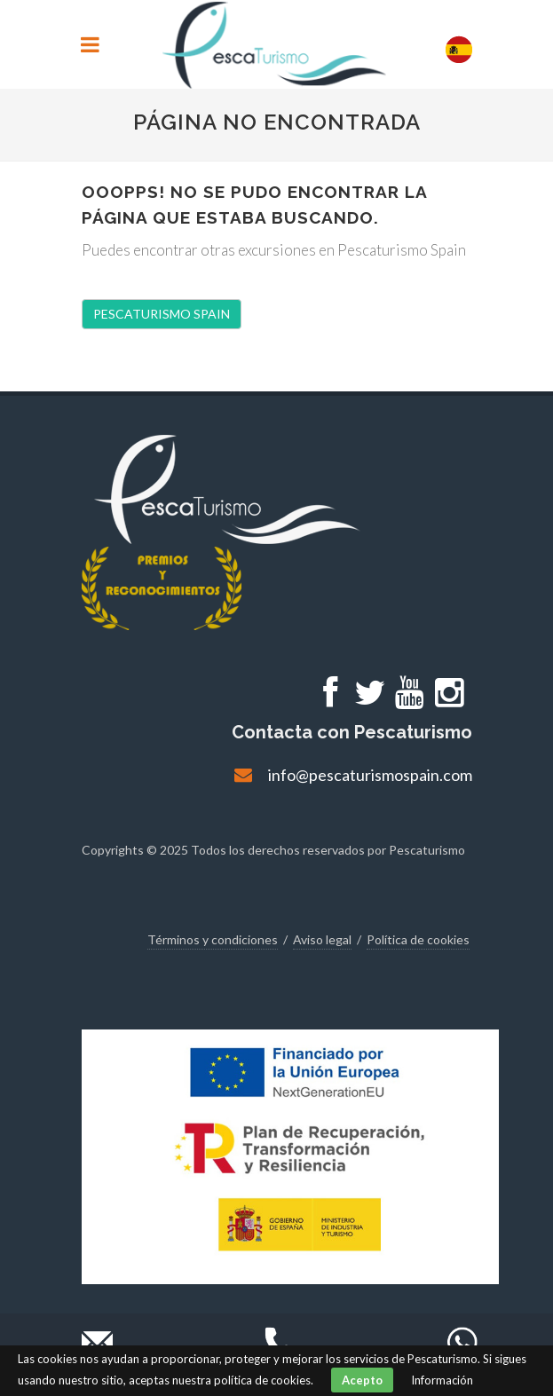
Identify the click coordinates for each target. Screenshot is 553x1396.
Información (442, 1380)
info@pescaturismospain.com (370, 775)
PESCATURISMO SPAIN (161, 313)
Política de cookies (418, 939)
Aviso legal (322, 939)
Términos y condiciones (212, 939)
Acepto (362, 1380)
